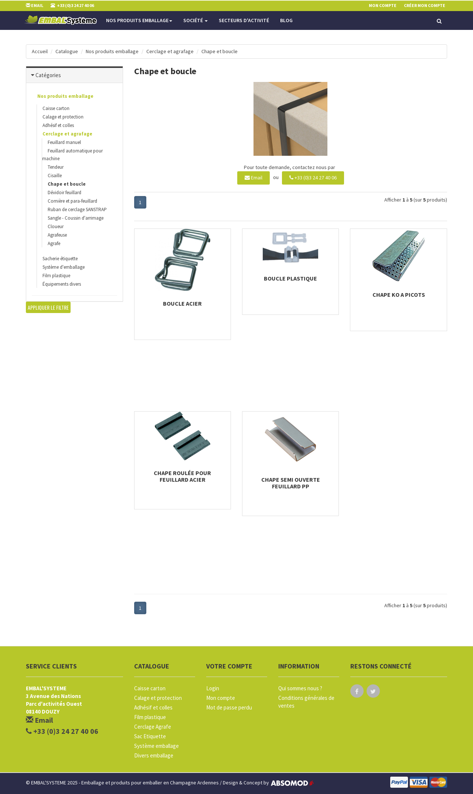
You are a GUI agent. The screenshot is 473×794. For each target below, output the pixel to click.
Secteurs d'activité (244, 20)
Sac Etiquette (150, 736)
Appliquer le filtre (48, 307)
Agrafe (54, 243)
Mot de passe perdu (229, 707)
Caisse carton (55, 108)
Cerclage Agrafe (152, 726)
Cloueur (56, 226)
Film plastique (56, 275)
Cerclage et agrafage (170, 51)
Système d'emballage (63, 267)
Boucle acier (182, 303)
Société (195, 20)
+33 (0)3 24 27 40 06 (313, 177)
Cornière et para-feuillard (72, 201)
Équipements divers (61, 284)
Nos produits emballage (139, 20)
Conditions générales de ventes (306, 701)
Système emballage (156, 745)
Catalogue (66, 51)
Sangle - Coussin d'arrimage (75, 218)
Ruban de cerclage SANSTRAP (77, 209)
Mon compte (220, 697)
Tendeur (56, 167)
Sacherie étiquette (60, 258)
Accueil (40, 51)
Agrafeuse (57, 235)
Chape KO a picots (398, 294)
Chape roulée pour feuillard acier (182, 476)
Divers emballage (153, 755)
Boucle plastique (290, 278)
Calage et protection (63, 117)
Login (212, 688)
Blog (286, 20)
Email (253, 177)
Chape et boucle (219, 51)
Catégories (48, 75)
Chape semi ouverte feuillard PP (290, 483)
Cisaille (55, 175)
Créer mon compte (424, 5)
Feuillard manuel (64, 142)
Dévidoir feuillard (64, 192)
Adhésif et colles (58, 125)
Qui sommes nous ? (300, 688)
